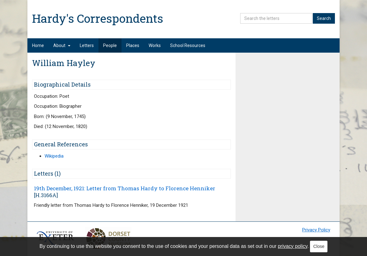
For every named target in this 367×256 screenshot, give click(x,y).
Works (155, 45)
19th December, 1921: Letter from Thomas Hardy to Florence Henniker (124, 188)
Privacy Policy (316, 230)
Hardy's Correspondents (97, 18)
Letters (87, 45)
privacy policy (292, 246)
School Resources (187, 45)
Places (132, 45)
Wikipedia (54, 156)
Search (324, 18)
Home (38, 45)
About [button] (61, 45)
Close (318, 246)
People (110, 45)
